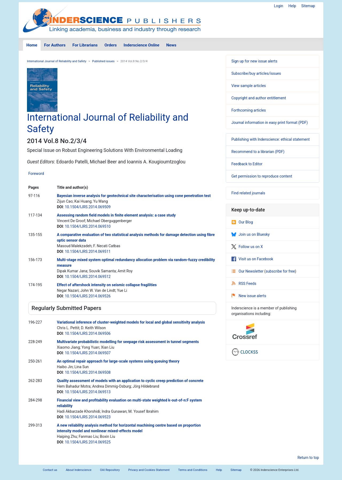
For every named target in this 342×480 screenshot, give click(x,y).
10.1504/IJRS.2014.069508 (88, 372)
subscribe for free (280, 271)
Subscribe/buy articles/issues (256, 73)
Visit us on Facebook (252, 259)
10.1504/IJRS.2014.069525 (88, 442)
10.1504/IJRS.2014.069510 (88, 226)
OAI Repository (110, 470)
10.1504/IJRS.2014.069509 (88, 207)
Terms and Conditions (192, 470)
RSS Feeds (244, 283)
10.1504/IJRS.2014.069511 (88, 251)
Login (278, 6)
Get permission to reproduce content (261, 176)
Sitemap (308, 6)
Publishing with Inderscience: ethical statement (270, 139)
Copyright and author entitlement (258, 98)
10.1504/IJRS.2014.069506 (88, 333)
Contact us (50, 470)
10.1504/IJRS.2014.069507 (88, 353)
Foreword (36, 173)
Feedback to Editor (246, 164)
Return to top (308, 457)
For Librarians (85, 45)
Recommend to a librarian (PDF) (258, 151)
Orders (110, 45)
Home (31, 45)
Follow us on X (247, 247)
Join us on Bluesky (250, 234)
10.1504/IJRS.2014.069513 (88, 392)
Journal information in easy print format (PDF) (269, 122)
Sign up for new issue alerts (254, 61)
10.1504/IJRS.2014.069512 (88, 276)
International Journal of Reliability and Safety (56, 61)
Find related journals (248, 193)
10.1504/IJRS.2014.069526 (88, 296)
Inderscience (142, 45)
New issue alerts (249, 296)
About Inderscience (78, 470)
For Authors (54, 45)
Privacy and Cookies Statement (149, 470)
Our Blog (242, 222)
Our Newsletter (248, 271)
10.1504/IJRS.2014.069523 (88, 417)
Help (292, 6)
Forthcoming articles (248, 110)
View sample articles (248, 86)
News (171, 45)
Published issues (103, 61)
